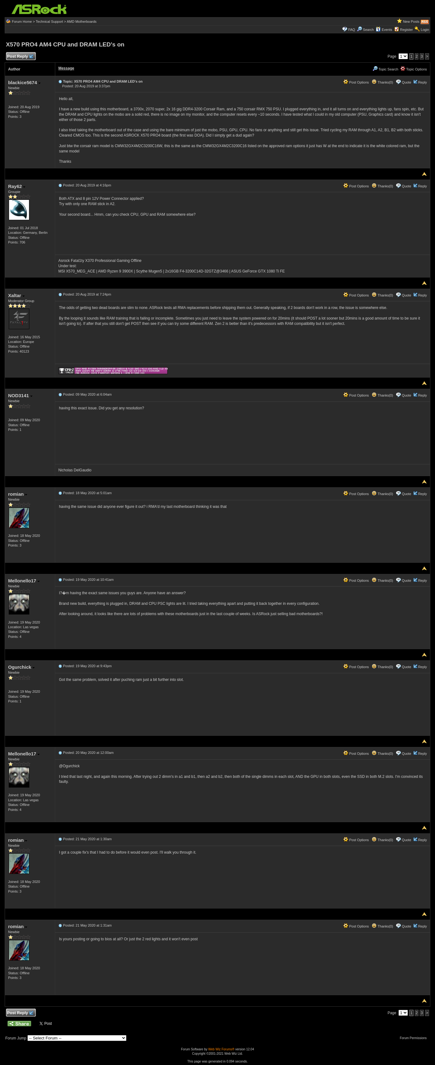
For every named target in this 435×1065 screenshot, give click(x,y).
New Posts (411, 21)
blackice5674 (24, 82)
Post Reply (20, 56)
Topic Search (385, 69)
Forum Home (22, 21)
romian (17, 494)
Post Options (356, 82)
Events (384, 29)
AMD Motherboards (81, 21)
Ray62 (16, 186)
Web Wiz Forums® (221, 1049)
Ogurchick (21, 667)
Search (368, 29)
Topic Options (413, 69)
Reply (422, 82)
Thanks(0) (382, 82)
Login (425, 29)
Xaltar (16, 295)
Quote (406, 82)
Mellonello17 (24, 580)
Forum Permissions (415, 1038)
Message (66, 68)
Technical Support (49, 21)
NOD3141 (20, 395)
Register (406, 29)
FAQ (351, 29)
